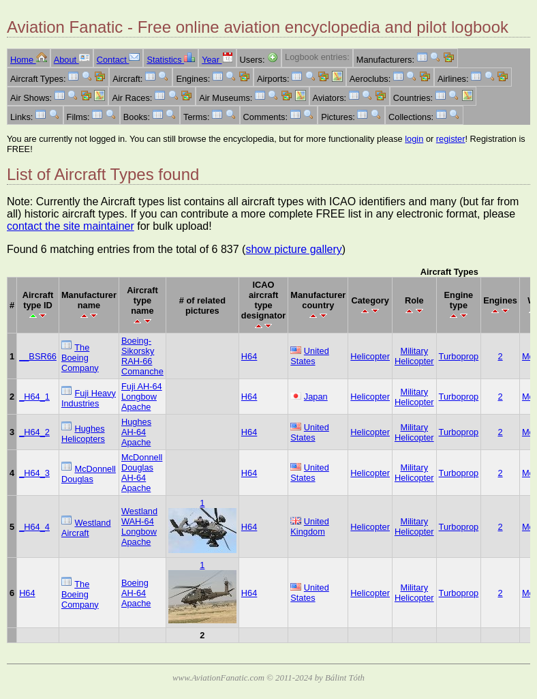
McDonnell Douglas (88, 474)
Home (28, 60)
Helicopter (370, 356)
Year (217, 60)
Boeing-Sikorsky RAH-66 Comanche (142, 356)
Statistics (171, 60)
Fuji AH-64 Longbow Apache (141, 396)
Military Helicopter (414, 356)
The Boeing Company (80, 357)
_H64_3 (34, 473)
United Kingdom (309, 526)
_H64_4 (34, 527)
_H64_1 (34, 396)
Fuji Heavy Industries (88, 398)
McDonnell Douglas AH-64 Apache (141, 472)
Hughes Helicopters (83, 433)
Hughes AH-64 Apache (136, 432)
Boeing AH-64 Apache (136, 593)
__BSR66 (38, 356)
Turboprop (459, 356)
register (450, 139)
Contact (118, 60)
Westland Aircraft (86, 528)
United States (309, 356)
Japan (316, 396)
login (414, 139)
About (72, 60)
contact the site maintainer (70, 226)
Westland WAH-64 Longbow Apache (139, 526)
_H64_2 (34, 432)
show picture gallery (293, 249)
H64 (249, 356)
